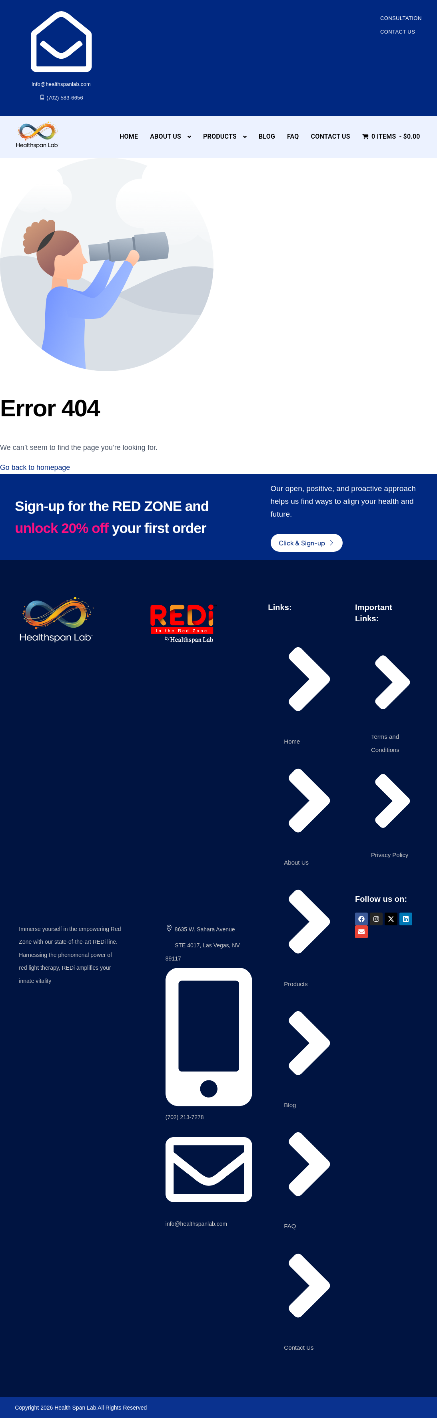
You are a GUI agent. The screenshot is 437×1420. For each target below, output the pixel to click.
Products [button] (220, 136)
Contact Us (330, 136)
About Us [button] (165, 136)
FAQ (293, 136)
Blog (267, 136)
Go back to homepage (35, 467)
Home (129, 136)
